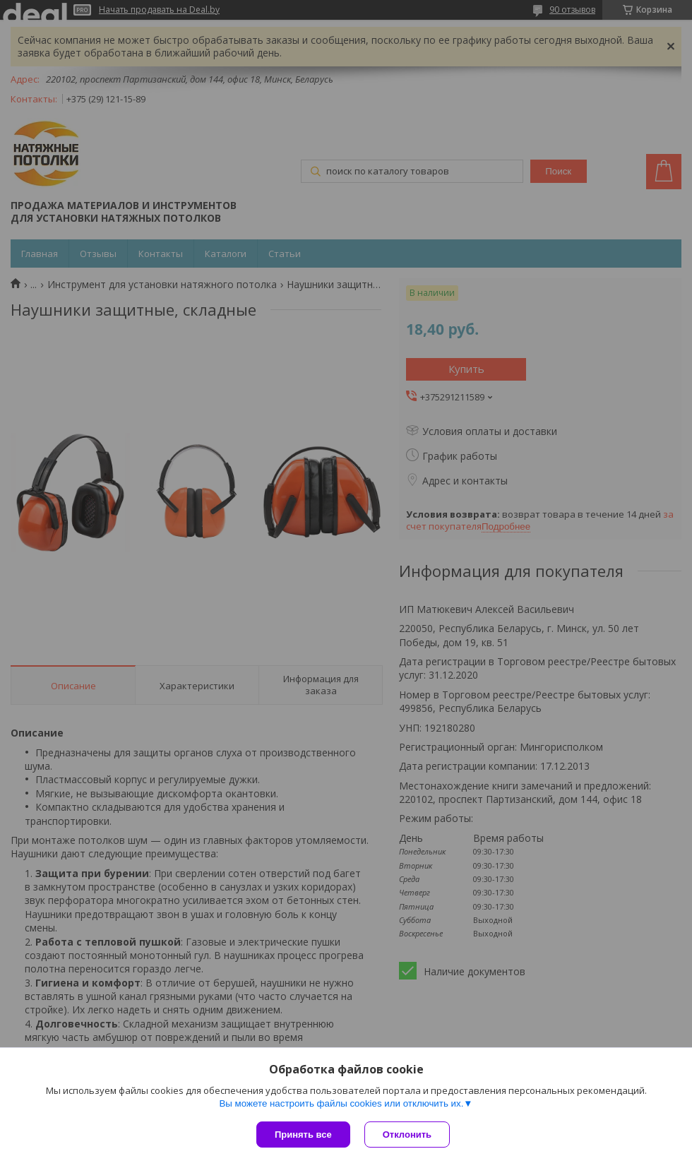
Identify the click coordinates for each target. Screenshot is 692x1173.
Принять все (303, 1134)
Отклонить (407, 1134)
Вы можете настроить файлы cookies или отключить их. (341, 1103)
